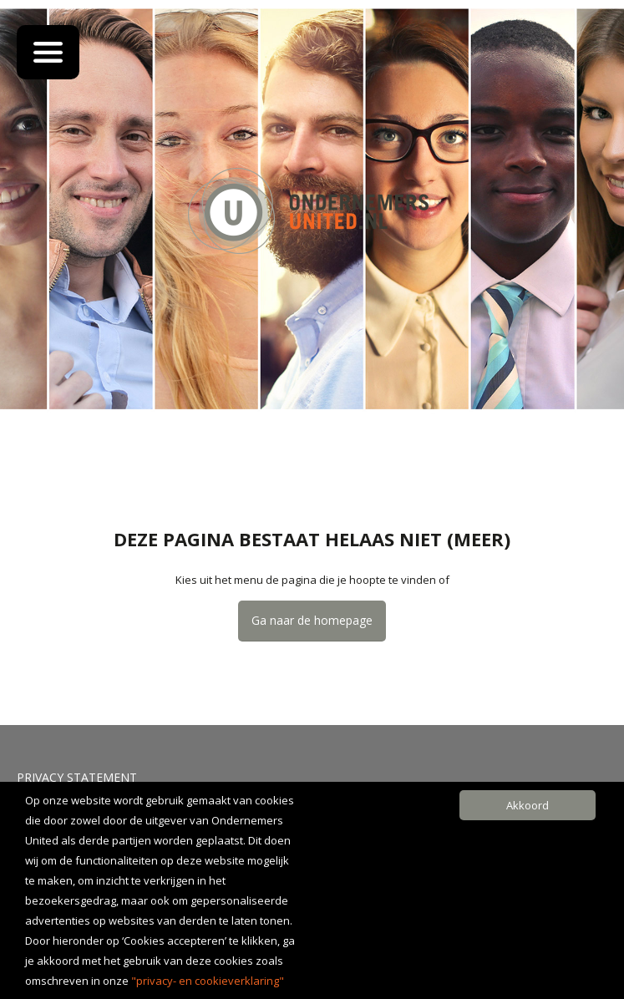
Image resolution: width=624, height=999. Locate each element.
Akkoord (527, 805)
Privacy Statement (77, 777)
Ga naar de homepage (312, 620)
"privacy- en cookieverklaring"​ (207, 980)
